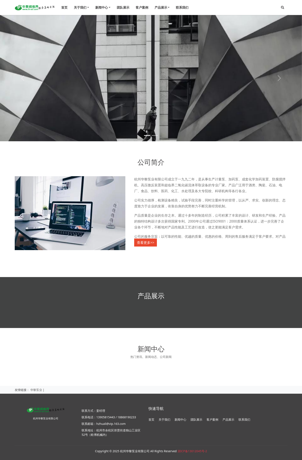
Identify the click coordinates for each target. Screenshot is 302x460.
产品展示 (228, 419)
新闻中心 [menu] (101, 7)
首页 (64, 7)
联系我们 (182, 7)
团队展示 (123, 7)
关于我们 (164, 419)
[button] (282, 7)
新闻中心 (180, 419)
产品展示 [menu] (161, 7)
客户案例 (142, 7)
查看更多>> (145, 242)
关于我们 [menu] (80, 7)
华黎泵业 (36, 390)
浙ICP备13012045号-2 (192, 451)
